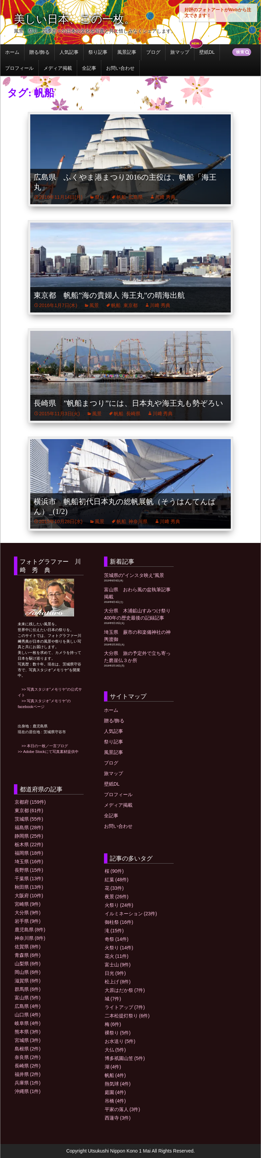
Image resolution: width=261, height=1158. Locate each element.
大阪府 (29, 895)
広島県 (135, 197)
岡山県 (27, 972)
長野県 (29, 870)
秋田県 (29, 887)
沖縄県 (27, 1091)
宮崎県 (27, 904)
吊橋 (115, 1101)
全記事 (89, 68)
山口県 (27, 1014)
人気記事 (69, 52)
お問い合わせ (120, 68)
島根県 (27, 1048)
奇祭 (116, 939)
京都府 (30, 802)
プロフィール (19, 68)
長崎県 (133, 413)
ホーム (12, 52)
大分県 (27, 912)
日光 (115, 973)
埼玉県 (29, 861)
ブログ (153, 52)
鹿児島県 (30, 929)
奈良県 (27, 1057)
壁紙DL (207, 52)
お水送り (120, 1041)
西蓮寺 (117, 1118)
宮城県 (27, 1040)
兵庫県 (27, 1082)
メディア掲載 (58, 68)
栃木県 (29, 844)
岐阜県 (27, 1023)
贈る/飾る (39, 52)
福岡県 (29, 853)
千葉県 (29, 878)
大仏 (115, 1049)
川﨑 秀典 (165, 197)
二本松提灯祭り (127, 1015)
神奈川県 (137, 521)
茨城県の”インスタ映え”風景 (134, 575)
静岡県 (29, 836)
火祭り (119, 905)
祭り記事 (97, 52)
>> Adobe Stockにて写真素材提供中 (48, 752)
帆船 (121, 197)
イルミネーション (131, 913)
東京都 (130, 305)
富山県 (27, 997)
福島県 (29, 827)
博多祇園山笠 (125, 1058)
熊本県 (27, 1031)
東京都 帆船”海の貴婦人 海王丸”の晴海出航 (109, 295)
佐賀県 (27, 946)
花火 (116, 956)
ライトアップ (125, 1007)
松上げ (117, 981)
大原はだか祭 (125, 990)
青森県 (27, 955)
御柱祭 (119, 922)
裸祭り (117, 1032)
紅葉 (116, 879)
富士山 (117, 964)
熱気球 (117, 1084)
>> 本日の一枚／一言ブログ (43, 746)
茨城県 (29, 819)
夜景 (116, 896)
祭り (99, 197)
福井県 (27, 1074)
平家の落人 (122, 1109)
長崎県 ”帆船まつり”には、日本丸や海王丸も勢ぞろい (128, 403)
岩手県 (27, 921)
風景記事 (126, 52)
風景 (94, 305)
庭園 (115, 1092)
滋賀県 (27, 980)
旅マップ (179, 52)
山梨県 (27, 963)
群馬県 (27, 989)
